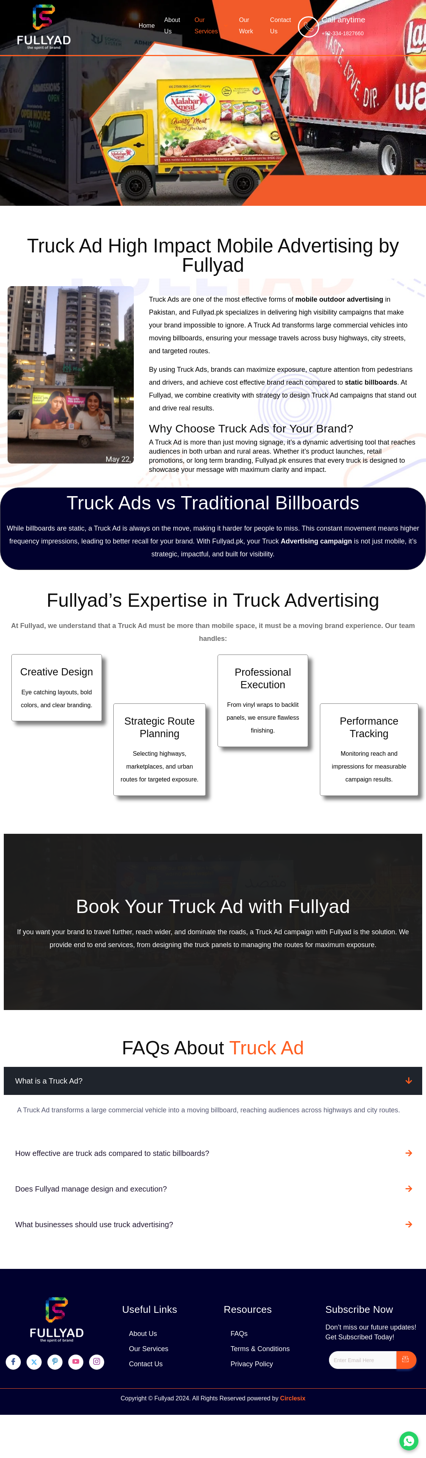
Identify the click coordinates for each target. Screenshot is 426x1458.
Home (147, 25)
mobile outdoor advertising (339, 299)
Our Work (246, 25)
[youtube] (75, 1362)
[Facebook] (13, 1362)
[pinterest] (55, 1362)
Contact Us (280, 25)
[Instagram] (96, 1362)
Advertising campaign (316, 541)
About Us (172, 25)
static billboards (371, 382)
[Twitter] (34, 1362)
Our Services (211, 25)
